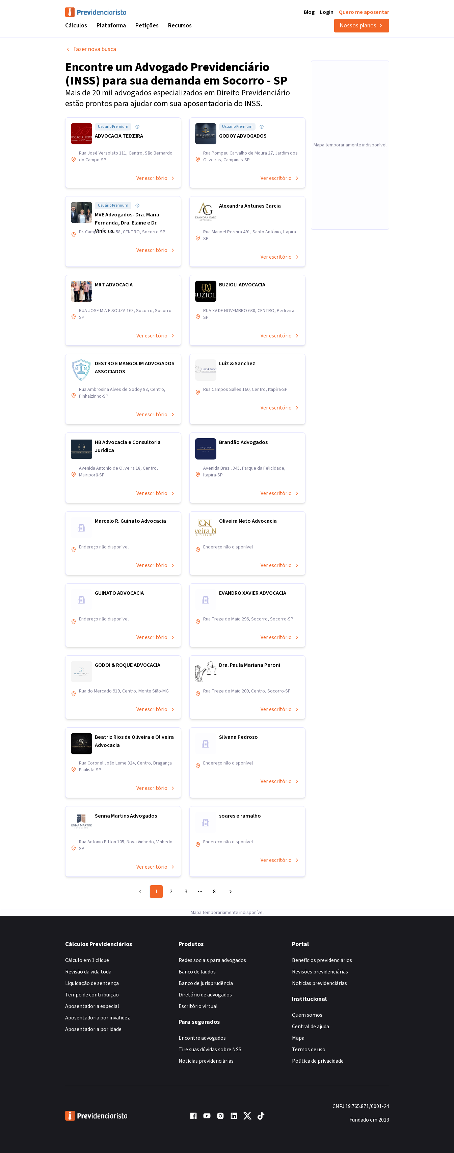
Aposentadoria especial (92, 1006)
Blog (309, 12)
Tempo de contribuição (92, 995)
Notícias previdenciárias (206, 1061)
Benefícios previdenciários (322, 960)
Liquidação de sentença (92, 983)
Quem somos (307, 1015)
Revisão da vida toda (88, 972)
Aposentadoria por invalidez (97, 1018)
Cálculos (76, 25)
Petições (147, 25)
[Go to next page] (229, 891)
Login (326, 12)
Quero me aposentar (364, 12)
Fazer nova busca (90, 49)
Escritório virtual (198, 1006)
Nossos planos (362, 25)
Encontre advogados (202, 1038)
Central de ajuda (310, 1026)
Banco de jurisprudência (206, 983)
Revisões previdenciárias (320, 972)
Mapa (298, 1038)
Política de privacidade (318, 1061)
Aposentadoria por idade (93, 1029)
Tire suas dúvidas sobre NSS (210, 1049)
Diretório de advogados (205, 995)
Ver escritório (156, 178)
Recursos (180, 25)
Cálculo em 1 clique (87, 960)
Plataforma (111, 25)
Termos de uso (308, 1049)
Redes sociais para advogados (212, 960)
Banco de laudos (197, 972)
